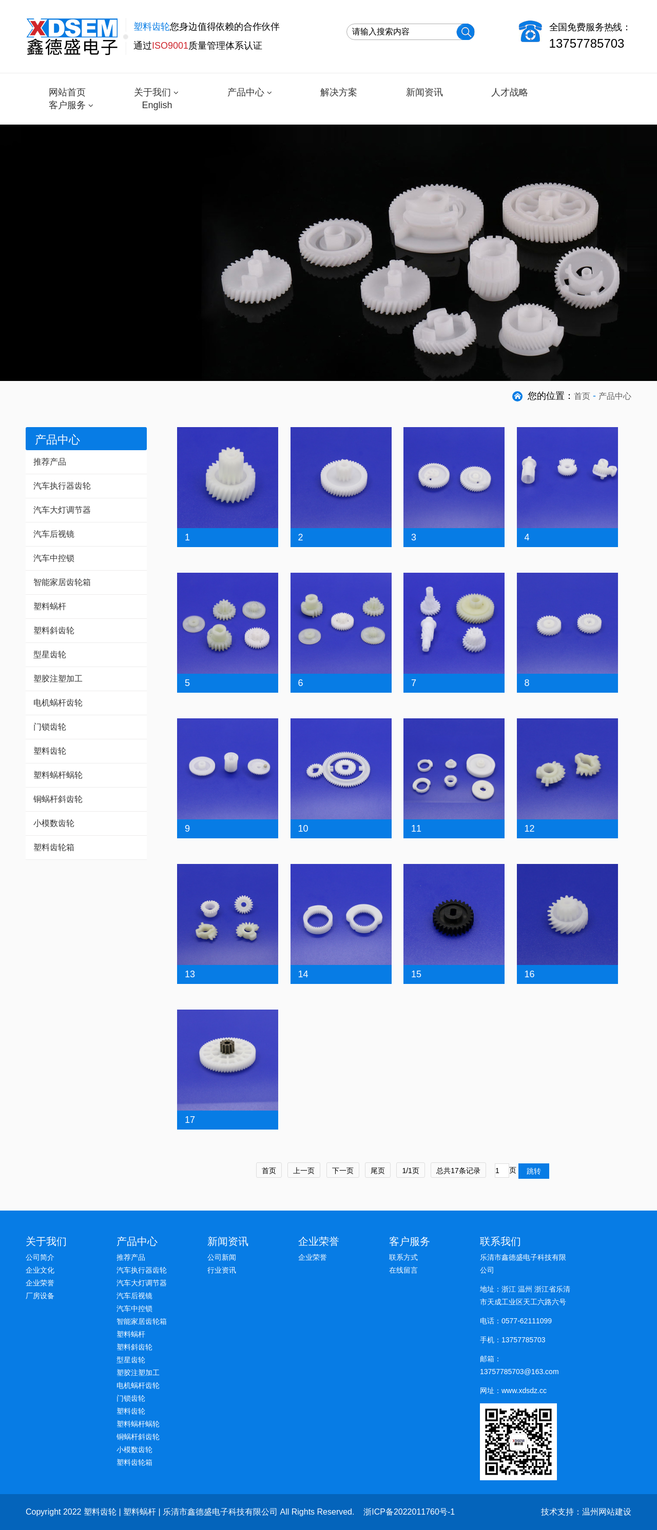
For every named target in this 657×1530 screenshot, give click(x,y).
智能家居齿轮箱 (62, 582)
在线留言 (403, 1270)
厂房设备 (40, 1296)
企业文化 (40, 1270)
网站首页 (67, 92)
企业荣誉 (40, 1283)
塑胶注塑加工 (58, 678)
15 (416, 974)
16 (530, 974)
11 (416, 828)
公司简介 (40, 1257)
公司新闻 (221, 1257)
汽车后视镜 (53, 534)
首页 (582, 396)
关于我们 (152, 92)
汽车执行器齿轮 (62, 485)
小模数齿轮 (53, 823)
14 (303, 974)
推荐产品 (49, 461)
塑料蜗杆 (49, 606)
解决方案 (338, 92)
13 (190, 974)
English (157, 105)
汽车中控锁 (53, 558)
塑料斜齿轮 (53, 630)
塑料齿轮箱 (53, 847)
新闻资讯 (424, 92)
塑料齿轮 (49, 751)
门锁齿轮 (49, 726)
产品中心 (245, 92)
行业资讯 (221, 1270)
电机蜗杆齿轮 (58, 702)
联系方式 (403, 1257)
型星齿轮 (49, 654)
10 (303, 828)
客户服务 (67, 105)
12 (530, 828)
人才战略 (509, 92)
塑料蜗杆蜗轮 (58, 775)
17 (190, 1120)
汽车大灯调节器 (62, 510)
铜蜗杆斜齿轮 (58, 799)
